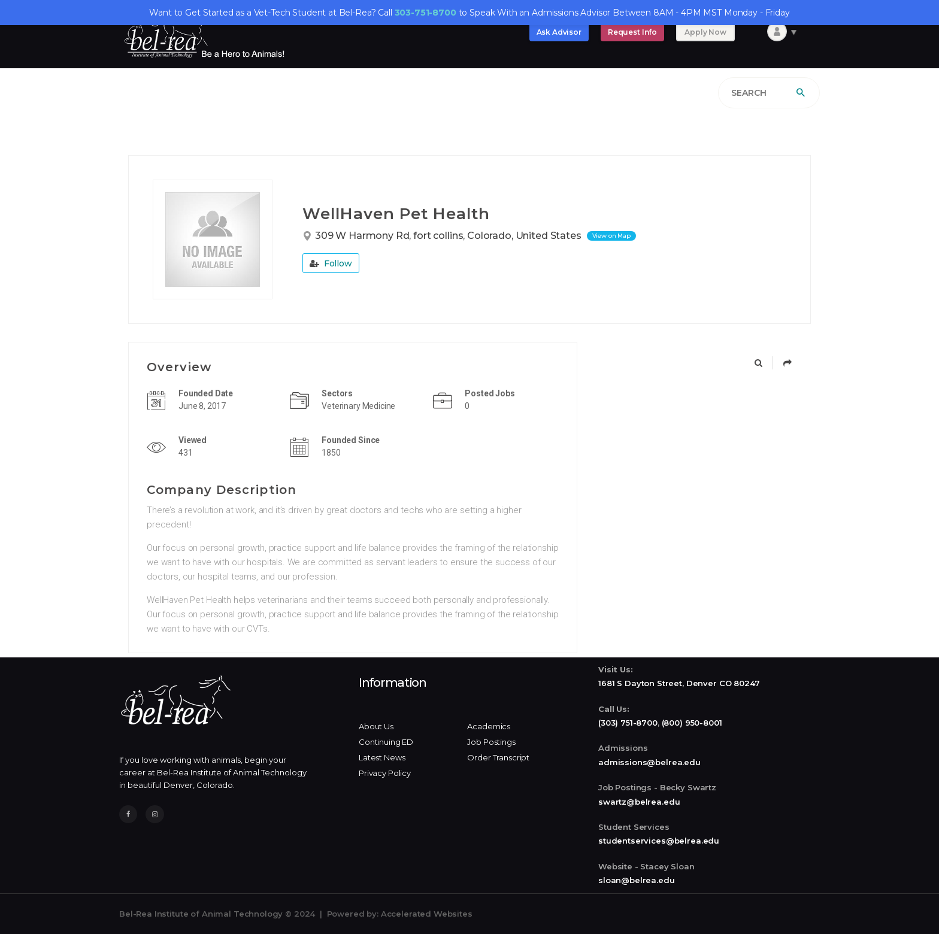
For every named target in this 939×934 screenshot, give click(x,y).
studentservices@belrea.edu (658, 840)
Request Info (632, 32)
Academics (488, 726)
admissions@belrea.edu (649, 762)
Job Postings (491, 742)
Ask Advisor (559, 32)
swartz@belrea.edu (639, 801)
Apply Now (705, 32)
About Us (376, 726)
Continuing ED (386, 742)
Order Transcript (498, 757)
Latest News (382, 757)
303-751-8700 (425, 12)
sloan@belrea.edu (636, 880)
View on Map (611, 235)
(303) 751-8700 (628, 722)
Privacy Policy (385, 773)
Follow (331, 263)
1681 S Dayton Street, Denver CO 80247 (678, 683)
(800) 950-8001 (692, 722)
